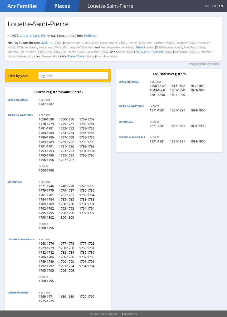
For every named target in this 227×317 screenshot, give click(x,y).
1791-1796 (66, 146)
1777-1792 (86, 243)
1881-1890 (157, 94)
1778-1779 (46, 123)
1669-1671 (46, 296)
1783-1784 (86, 195)
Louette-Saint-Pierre (35, 35)
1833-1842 (197, 85)
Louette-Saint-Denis (77, 43)
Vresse (46, 56)
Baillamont (93, 52)
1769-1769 (86, 119)
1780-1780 (86, 190)
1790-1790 (86, 141)
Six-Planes (69, 52)
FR (214, 6)
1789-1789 (46, 141)
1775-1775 (46, 301)
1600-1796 (46, 170)
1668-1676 (46, 243)
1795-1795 (66, 155)
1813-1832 (177, 85)
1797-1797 (66, 159)
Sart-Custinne (156, 43)
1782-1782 (66, 128)
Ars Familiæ (22, 6)
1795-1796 (46, 155)
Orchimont (205, 52)
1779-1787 (66, 123)
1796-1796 (86, 155)
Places (62, 6)
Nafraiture (181, 52)
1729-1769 (86, 296)
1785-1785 (66, 199)
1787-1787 (46, 103)
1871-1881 (157, 110)
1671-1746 (46, 186)
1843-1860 (157, 90)
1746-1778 (66, 186)
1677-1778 (66, 243)
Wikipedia (214, 63)
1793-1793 (46, 150)
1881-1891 (177, 110)
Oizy (49, 52)
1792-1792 (86, 146)
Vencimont (46, 47)
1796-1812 (157, 85)
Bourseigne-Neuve (112, 47)
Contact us (129, 314)
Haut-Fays (102, 56)
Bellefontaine (164, 47)
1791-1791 (46, 146)
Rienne (132, 43)
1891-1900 (177, 94)
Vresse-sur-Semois (150, 51)
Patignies (181, 43)
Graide (120, 52)
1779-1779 (46, 190)
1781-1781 (46, 128)
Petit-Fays (190, 47)
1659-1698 (46, 119)
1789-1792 (66, 141)
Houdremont (108, 43)
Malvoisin (204, 43)
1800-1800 (66, 217)
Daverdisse (76, 56)
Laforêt (22, 56)
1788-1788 (86, 137)
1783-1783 (86, 128)
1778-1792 (86, 186)
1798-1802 (46, 217)
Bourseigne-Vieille (75, 47)
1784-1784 (46, 132)
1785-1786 (86, 132)
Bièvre (140, 47)
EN (221, 6)
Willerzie (22, 47)
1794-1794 (86, 150)
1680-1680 (66, 296)
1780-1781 (86, 123)
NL (207, 6)
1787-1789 (66, 137)
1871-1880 (197, 90)
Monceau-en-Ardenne (22, 52)
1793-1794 (66, 266)
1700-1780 (66, 119)
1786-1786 (46, 137)
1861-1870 (177, 90)
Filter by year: (18, 75)
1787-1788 (86, 257)
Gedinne (90, 35)
